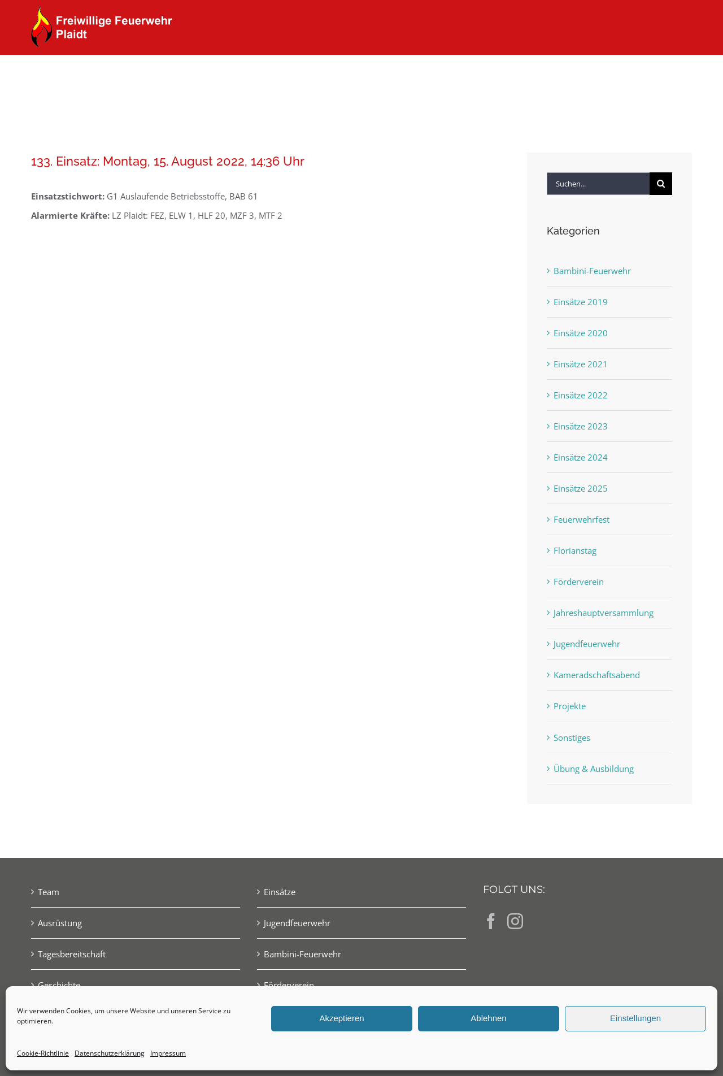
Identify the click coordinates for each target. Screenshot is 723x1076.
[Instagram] (515, 921)
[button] (673, 74)
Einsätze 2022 (581, 395)
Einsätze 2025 (581, 488)
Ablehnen (488, 1018)
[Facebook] (491, 921)
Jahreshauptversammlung (604, 612)
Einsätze (279, 891)
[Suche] (661, 183)
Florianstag (575, 550)
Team (48, 891)
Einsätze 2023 (581, 426)
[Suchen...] (598, 183)
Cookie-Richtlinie (43, 1053)
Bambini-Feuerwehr (592, 270)
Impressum (168, 1053)
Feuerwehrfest (581, 519)
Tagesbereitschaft (72, 954)
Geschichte (59, 985)
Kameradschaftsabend (597, 674)
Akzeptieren (341, 1018)
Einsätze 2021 (581, 364)
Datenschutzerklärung (110, 1053)
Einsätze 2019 (581, 301)
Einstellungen (635, 1018)
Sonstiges (572, 737)
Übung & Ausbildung (594, 768)
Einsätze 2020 (581, 333)
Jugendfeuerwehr (587, 643)
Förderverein (579, 581)
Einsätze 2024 (581, 457)
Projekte (570, 705)
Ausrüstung (60, 923)
